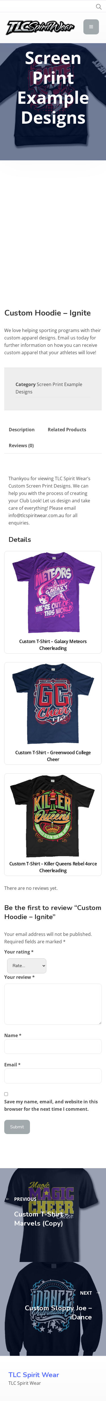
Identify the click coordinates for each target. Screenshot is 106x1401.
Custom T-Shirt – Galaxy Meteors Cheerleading (53, 644)
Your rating (19, 952)
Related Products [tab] (67, 429)
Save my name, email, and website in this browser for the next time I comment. (51, 1105)
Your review (19, 977)
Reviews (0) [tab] (21, 445)
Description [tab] (22, 429)
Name (12, 1035)
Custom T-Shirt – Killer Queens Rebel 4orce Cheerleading (53, 867)
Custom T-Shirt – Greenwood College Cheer (53, 755)
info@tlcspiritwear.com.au (36, 515)
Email (12, 1065)
